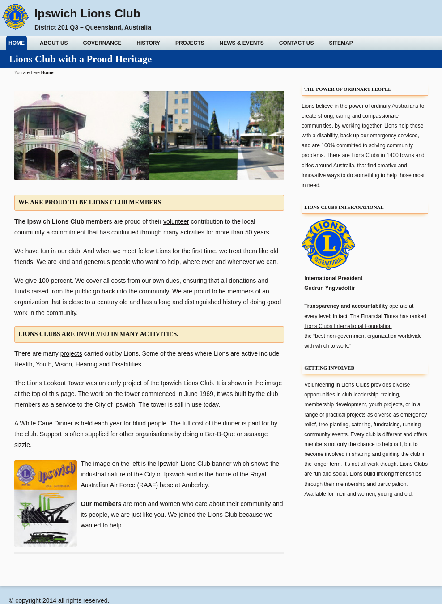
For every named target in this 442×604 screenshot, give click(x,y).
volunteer (176, 221)
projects (71, 353)
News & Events (242, 43)
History (148, 43)
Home (16, 43)
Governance (102, 43)
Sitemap (341, 43)
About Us (54, 43)
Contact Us (296, 43)
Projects (189, 43)
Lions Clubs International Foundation (347, 326)
